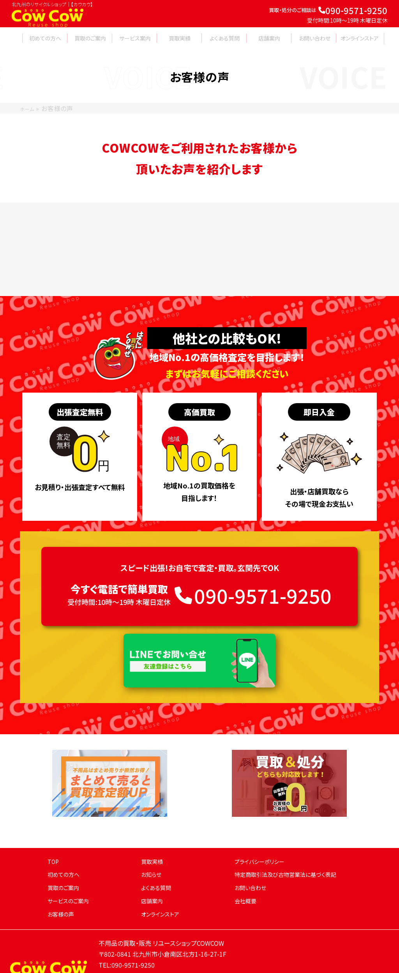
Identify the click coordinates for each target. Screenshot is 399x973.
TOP (54, 841)
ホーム (29, 108)
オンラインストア (163, 894)
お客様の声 (63, 894)
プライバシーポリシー (263, 841)
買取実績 (153, 841)
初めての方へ (66, 854)
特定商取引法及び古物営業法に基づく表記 (292, 854)
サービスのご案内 (71, 880)
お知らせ (152, 854)
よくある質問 (158, 868)
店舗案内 (153, 880)
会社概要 (247, 880)
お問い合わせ (253, 868)
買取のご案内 (66, 868)
